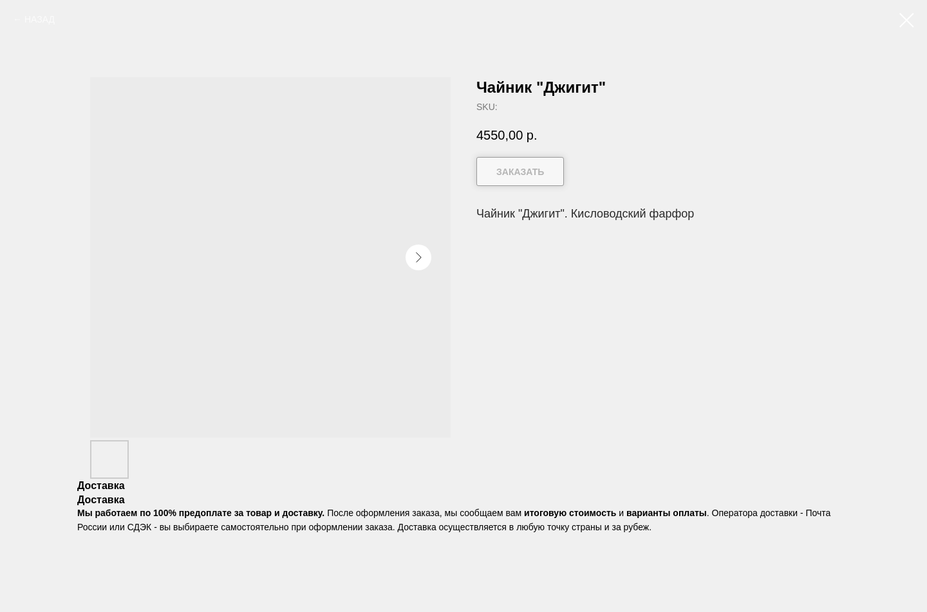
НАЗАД (39, 19)
